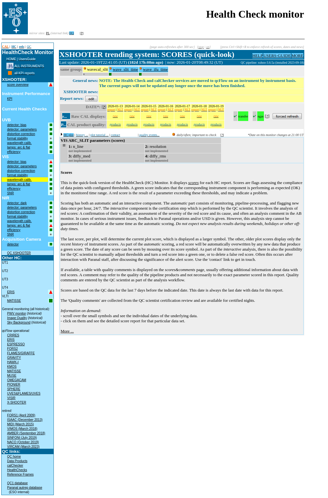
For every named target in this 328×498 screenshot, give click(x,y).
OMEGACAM (16, 380)
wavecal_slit (97, 69)
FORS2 (12, 348)
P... (63, 124)
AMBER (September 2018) (26, 433)
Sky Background (18, 322)
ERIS (10, 292)
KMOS (11, 366)
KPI (9, 98)
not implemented (80, 151)
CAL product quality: (86, 124)
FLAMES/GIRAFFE (21, 353)
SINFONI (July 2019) (22, 437)
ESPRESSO (16, 344)
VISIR (11, 398)
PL (48, 33)
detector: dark (17, 203)
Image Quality (17, 318)
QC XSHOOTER (19, 253)
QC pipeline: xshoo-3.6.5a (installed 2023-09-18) (272, 62)
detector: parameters (22, 129)
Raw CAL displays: (88, 116)
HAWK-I (13, 362)
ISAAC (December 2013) (25, 420)
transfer (243, 116)
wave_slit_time (125, 69)
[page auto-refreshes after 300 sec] (172, 47)
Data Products (17, 461)
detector (13, 244)
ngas (260, 116)
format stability (17, 138)
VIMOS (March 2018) (22, 428)
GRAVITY (14, 357)
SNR (10, 193)
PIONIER (13, 384)
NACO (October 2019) (23, 442)
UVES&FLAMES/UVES (23, 393)
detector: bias (16, 125)
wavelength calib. (19, 143)
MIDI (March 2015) (20, 424)
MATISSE (14, 300)
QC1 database (17, 483)
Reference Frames (20, 474)
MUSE (11, 375)
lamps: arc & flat (18, 147)
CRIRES (13, 335)
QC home (14, 456)
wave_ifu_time (155, 69)
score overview (18, 84)
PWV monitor (16, 313)
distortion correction (21, 134)
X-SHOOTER (16, 402)
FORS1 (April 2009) (21, 415)
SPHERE (13, 389)
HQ (71, 33)
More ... (67, 331)
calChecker (15, 465)
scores (193, 182)
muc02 (236, 62)
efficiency (13, 152)
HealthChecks (17, 470)
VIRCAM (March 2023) (23, 446)
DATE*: (93, 106)
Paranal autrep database (24, 487)
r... (64, 116)
